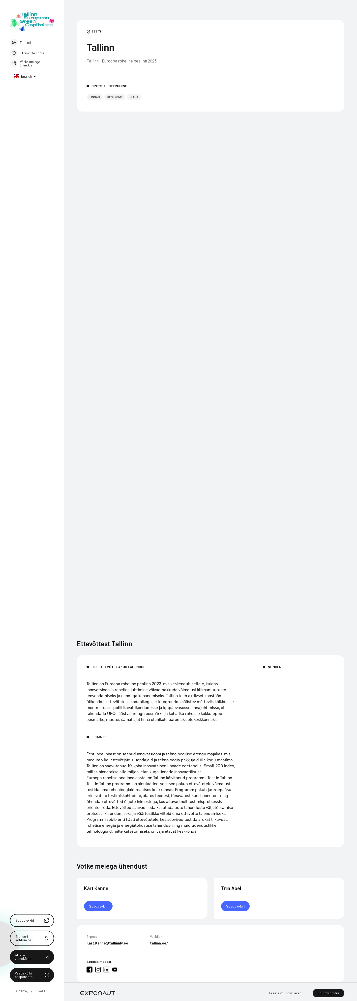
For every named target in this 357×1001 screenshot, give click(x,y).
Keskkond (114, 97)
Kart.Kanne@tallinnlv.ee (107, 944)
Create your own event (286, 993)
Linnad (94, 97)
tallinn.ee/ (159, 944)
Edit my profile (328, 993)
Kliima (134, 97)
